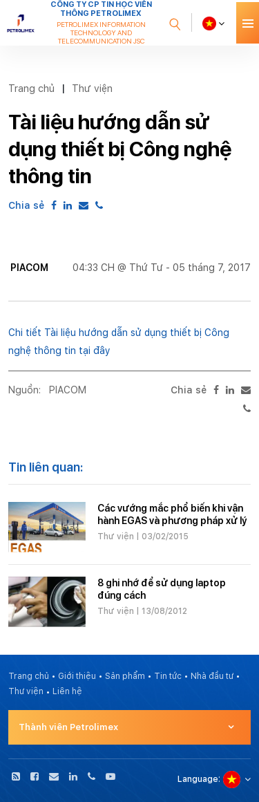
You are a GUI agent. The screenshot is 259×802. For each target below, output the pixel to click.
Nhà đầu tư (212, 676)
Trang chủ (31, 88)
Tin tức (168, 676)
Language (198, 779)
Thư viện (92, 88)
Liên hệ (67, 691)
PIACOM (67, 389)
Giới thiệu (77, 676)
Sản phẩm (125, 676)
